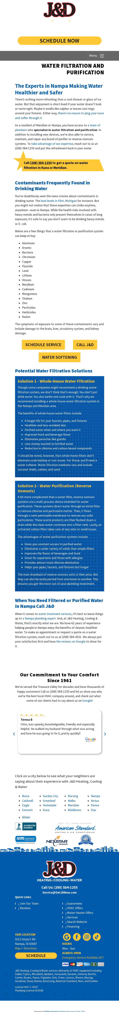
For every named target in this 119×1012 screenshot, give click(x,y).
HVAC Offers (72, 908)
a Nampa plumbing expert (39, 618)
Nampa (95, 796)
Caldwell (27, 801)
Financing (71, 926)
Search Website (74, 922)
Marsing (73, 796)
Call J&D (85, 344)
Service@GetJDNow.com (59, 892)
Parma (95, 805)
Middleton (74, 810)
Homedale (49, 805)
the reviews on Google (70, 641)
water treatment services (54, 614)
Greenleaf (49, 801)
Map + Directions (26, 948)
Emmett (27, 810)
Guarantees (72, 903)
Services (70, 917)
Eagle (25, 805)
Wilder (26, 817)
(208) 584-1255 (59, 28)
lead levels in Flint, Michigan (59, 201)
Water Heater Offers (77, 913)
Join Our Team (27, 903)
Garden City (50, 796)
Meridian (73, 805)
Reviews (23, 908)
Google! (87, 701)
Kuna (46, 810)
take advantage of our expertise (52, 144)
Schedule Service (43, 344)
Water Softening (59, 357)
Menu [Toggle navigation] (96, 55)
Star (93, 810)
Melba (71, 801)
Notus (95, 801)
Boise (25, 796)
